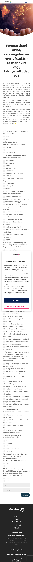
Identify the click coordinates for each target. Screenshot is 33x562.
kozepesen (8, 150)
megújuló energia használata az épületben (15, 365)
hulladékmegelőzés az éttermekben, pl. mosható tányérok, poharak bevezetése (14, 326)
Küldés (25, 495)
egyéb (6, 188)
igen (6, 463)
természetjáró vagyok (12, 202)
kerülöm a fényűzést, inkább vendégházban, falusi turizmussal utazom (16, 206)
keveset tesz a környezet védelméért (13, 426)
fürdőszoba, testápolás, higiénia (13, 179)
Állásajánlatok (16, 532)
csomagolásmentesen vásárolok (12, 223)
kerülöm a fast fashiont (13, 227)
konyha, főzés (9, 168)
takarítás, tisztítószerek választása (13, 174)
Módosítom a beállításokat (16, 306)
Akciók (16, 519)
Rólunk (16, 528)
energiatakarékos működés (14, 311)
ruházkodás (8, 183)
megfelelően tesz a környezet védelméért (15, 421)
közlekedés (8, 161)
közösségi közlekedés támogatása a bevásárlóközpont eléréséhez (15, 334)
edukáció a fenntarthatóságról (16, 339)
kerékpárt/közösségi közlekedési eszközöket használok (16, 198)
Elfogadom (16, 300)
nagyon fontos (10, 250)
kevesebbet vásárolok (12, 212)
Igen (6, 137)
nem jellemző (9, 152)
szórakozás (8, 163)
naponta (7, 451)
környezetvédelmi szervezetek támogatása (16, 348)
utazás (6, 166)
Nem (6, 139)
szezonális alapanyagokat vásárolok (14, 215)
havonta (7, 443)
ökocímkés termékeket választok (13, 236)
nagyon (7, 147)
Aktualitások (16, 522)
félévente (7, 441)
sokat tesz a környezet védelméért (12, 416)
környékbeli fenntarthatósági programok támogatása (15, 343)
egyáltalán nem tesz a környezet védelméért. (12, 431)
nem (6, 466)
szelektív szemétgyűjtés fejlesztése (13, 320)
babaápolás (8, 186)
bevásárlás (8, 171)
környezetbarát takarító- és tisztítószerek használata (14, 315)
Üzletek (16, 516)
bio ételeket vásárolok (12, 219)
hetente (7, 446)
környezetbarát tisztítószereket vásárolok (16, 231)
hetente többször (11, 448)
